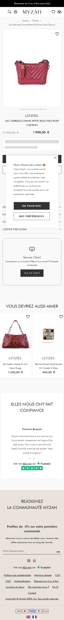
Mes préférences (31, 216)
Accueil (25, 20)
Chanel (35, 20)
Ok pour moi (31, 206)
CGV (57, 575)
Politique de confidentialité (17, 575)
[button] (19, 109)
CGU (8, 581)
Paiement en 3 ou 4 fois (46, 581)
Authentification (22, 581)
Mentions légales (43, 575)
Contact (32, 593)
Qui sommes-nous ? (38, 587)
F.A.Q (55, 587)
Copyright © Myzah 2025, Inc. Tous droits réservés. (32, 598)
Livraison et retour (15, 587)
